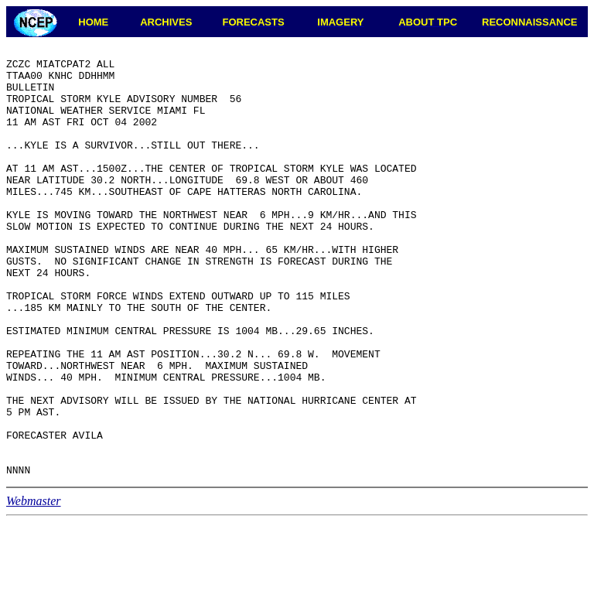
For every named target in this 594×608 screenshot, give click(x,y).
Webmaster (33, 586)
